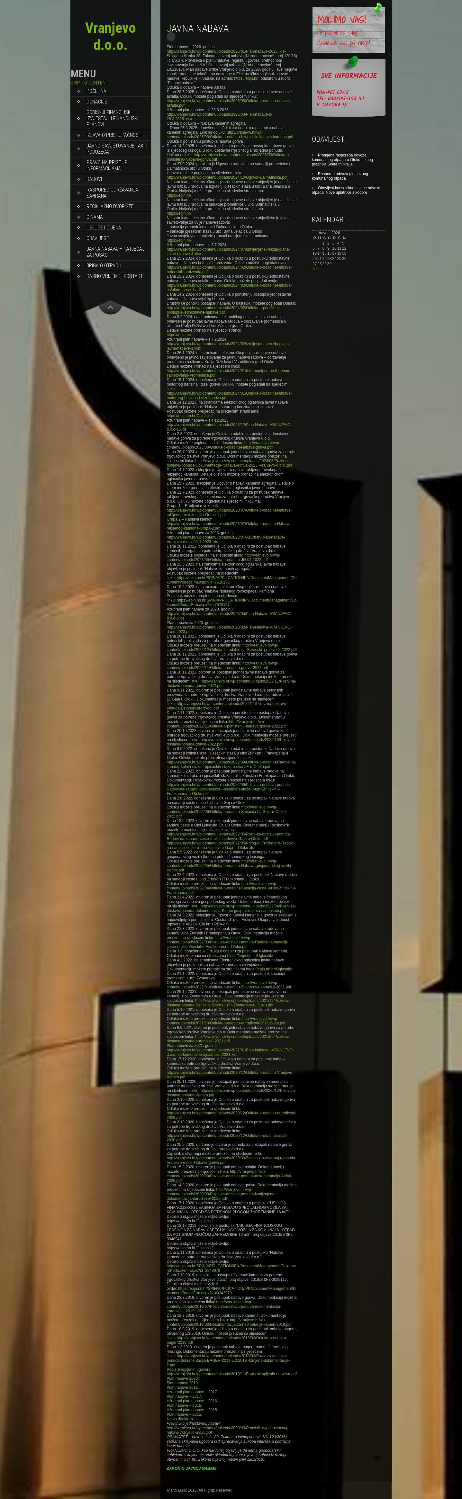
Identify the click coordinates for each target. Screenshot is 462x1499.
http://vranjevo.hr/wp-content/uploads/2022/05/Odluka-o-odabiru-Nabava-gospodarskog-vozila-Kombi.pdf (230, 865)
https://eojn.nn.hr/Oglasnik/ (190, 416)
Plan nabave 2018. (183, 1387)
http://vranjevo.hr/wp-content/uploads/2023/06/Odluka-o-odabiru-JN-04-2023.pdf (224, 557)
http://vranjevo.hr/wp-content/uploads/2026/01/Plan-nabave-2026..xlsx (226, 51)
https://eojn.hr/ (246, 78)
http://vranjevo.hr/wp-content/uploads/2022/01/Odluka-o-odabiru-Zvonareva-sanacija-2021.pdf (229, 984)
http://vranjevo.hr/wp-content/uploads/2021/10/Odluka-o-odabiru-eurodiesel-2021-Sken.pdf (226, 1020)
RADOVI (94, 179)
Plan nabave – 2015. (184, 1414)
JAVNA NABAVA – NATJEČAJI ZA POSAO (116, 252)
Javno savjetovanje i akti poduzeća (116, 149)
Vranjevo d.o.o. (110, 36)
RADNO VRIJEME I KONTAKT (114, 276)
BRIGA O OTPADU (103, 266)
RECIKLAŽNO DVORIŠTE (110, 206)
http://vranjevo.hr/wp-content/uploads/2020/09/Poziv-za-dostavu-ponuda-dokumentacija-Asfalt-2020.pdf (229, 1176)
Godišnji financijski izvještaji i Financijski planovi (112, 118)
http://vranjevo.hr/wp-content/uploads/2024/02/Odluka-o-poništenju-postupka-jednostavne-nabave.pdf (224, 310)
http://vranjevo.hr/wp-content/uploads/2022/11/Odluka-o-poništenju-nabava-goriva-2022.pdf (227, 723)
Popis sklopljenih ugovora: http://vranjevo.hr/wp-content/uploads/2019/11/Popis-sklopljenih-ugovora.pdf (232, 1371)
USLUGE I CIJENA (103, 228)
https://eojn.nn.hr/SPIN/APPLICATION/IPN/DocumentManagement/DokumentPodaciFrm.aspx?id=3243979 (231, 1290)
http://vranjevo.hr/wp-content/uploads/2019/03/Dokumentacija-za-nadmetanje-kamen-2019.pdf (229, 1322)
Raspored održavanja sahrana (112, 193)
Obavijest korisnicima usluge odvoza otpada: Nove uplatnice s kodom (346, 190)
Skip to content (89, 83)
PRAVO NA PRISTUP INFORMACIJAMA (106, 165)
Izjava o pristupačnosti (114, 135)
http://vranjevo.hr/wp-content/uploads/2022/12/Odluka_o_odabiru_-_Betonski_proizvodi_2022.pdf (232, 647)
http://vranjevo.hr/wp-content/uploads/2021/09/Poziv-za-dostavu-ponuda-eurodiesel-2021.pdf (229, 1038)
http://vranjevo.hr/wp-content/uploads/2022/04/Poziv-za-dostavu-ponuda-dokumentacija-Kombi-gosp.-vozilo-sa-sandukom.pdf (231, 908)
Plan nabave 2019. (183, 1383)
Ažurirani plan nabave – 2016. (192, 1401)
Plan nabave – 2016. (184, 1405)
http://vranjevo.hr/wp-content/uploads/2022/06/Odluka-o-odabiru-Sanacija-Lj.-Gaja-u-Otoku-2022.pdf (227, 811)
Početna (96, 91)
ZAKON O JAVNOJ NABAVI (191, 1468)
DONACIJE (96, 102)
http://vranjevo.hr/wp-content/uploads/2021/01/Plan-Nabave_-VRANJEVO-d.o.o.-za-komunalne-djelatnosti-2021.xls (230, 1052)
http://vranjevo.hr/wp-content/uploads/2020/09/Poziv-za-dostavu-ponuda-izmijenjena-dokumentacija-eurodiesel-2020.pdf (221, 1194)
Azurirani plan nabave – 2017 (192, 1392)
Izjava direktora (180, 1419)
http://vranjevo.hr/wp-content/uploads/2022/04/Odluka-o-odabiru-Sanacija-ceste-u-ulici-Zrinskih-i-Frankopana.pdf (231, 888)
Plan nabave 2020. (183, 1378)
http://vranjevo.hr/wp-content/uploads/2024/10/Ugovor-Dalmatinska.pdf (227, 177)
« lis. (317, 269)
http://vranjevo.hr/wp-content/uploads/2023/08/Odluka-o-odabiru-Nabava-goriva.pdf (224, 445)
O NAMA (94, 217)
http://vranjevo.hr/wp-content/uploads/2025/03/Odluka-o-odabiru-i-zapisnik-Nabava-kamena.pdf (230, 134)
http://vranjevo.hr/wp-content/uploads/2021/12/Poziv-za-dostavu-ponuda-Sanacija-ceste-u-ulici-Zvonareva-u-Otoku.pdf (229, 1002)
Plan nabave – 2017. (184, 1396)
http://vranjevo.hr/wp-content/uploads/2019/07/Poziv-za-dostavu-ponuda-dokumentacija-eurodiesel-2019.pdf (224, 1306)
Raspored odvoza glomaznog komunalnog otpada (340, 176)
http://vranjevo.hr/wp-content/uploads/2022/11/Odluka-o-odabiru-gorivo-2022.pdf (223, 665)
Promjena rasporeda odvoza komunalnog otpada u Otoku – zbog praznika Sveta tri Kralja (342, 159)
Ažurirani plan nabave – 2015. (192, 1410)
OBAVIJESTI (98, 238)
